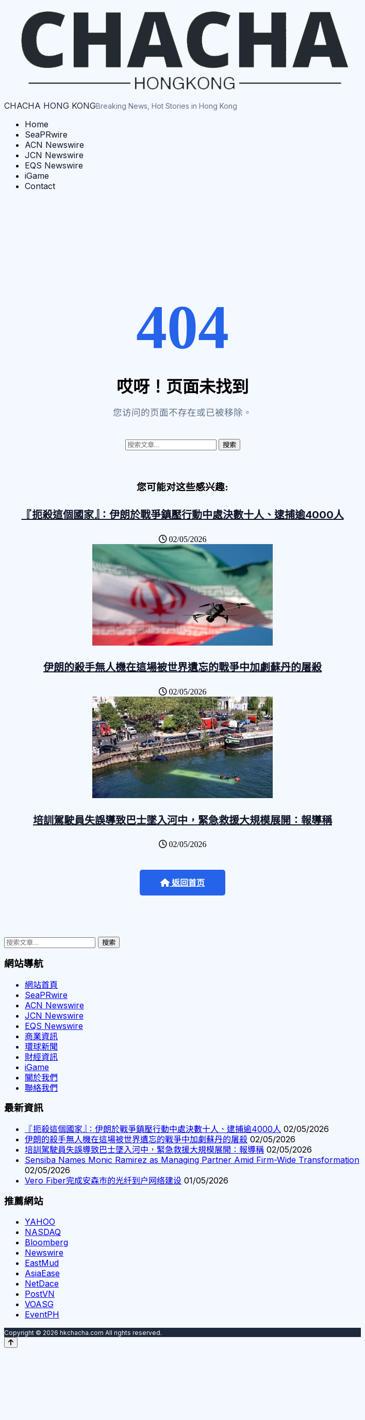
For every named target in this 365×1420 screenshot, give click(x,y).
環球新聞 (41, 1046)
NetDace (42, 1283)
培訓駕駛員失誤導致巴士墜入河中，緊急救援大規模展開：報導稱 (182, 820)
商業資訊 (41, 1036)
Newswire (44, 1252)
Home (36, 124)
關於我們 (41, 1077)
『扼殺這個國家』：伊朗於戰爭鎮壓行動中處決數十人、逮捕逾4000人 (183, 515)
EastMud (42, 1263)
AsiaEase (42, 1273)
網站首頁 (41, 984)
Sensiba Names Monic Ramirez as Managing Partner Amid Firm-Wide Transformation (192, 1160)
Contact (40, 186)
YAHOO (40, 1221)
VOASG (39, 1304)
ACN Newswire (54, 145)
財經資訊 (41, 1057)
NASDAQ (43, 1232)
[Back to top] (11, 1342)
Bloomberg (46, 1242)
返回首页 (182, 882)
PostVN (40, 1294)
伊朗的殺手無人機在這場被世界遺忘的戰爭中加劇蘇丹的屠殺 (182, 667)
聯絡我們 (41, 1088)
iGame (37, 176)
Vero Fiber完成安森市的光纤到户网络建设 (103, 1180)
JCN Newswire (54, 155)
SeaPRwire (46, 134)
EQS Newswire (54, 165)
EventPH (42, 1314)
